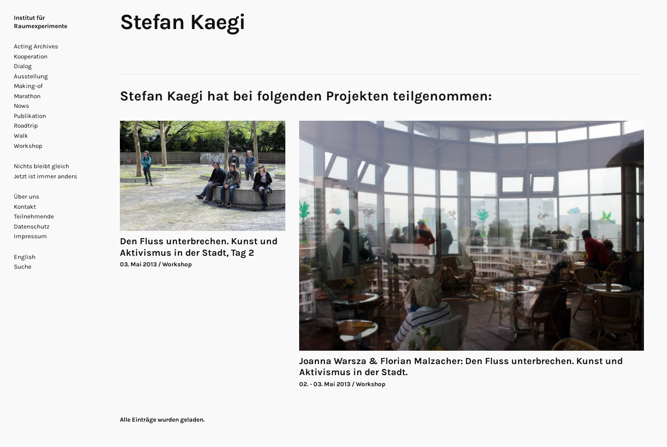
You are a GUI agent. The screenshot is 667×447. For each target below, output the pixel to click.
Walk (21, 135)
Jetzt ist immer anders (45, 176)
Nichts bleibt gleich (41, 166)
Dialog (23, 66)
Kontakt (25, 206)
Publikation (30, 115)
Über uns (26, 196)
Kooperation (30, 56)
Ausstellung (31, 76)
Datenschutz (31, 226)
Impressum (30, 236)
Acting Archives (36, 46)
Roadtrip (26, 125)
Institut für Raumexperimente (40, 21)
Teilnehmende (34, 216)
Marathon (27, 96)
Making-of (28, 85)
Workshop (28, 145)
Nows (21, 105)
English (24, 256)
